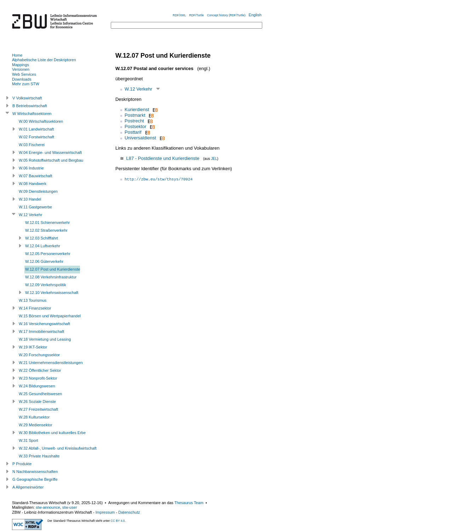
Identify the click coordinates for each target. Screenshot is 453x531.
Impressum (105, 512)
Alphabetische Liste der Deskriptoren (44, 60)
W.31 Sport (28, 440)
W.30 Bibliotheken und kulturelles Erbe (52, 433)
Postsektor (135, 126)
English (255, 15)
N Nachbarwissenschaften (35, 471)
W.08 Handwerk (32, 183)
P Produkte (21, 464)
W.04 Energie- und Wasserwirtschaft (50, 152)
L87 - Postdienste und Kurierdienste (162, 158)
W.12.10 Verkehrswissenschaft (51, 292)
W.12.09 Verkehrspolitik (45, 285)
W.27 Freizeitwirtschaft (38, 409)
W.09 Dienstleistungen (38, 191)
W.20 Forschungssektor (39, 355)
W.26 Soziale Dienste (37, 401)
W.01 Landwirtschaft (36, 129)
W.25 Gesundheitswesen (40, 394)
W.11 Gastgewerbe (35, 207)
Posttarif (133, 132)
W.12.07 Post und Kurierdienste (52, 269)
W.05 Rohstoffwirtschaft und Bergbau (51, 160)
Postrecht (134, 120)
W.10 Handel (30, 199)
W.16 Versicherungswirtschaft (44, 324)
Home (17, 55)
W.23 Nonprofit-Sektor (38, 378)
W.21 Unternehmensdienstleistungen (51, 362)
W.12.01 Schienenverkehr (47, 222)
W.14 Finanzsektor (35, 308)
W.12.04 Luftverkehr (42, 246)
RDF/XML (179, 15)
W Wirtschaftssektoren (32, 113)
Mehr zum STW (25, 84)
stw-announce (48, 507)
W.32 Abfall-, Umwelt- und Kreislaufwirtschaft (58, 448)
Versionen (20, 69)
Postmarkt (135, 115)
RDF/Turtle (196, 15)
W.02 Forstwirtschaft (36, 137)
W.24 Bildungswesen (37, 386)
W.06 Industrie (31, 168)
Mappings (20, 65)
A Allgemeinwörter (28, 487)
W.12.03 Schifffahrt (41, 238)
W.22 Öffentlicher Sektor (40, 370)
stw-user (69, 507)
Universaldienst (140, 137)
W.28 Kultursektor (34, 417)
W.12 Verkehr (138, 89)
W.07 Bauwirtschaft (35, 176)
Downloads (21, 79)
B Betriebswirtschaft (29, 106)
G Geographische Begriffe (35, 479)
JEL (214, 159)
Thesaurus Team (188, 503)
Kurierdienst (137, 109)
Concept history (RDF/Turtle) (226, 15)
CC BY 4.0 (118, 521)
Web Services (24, 74)
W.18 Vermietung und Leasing (45, 339)
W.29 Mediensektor (35, 425)
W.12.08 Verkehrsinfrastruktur (51, 277)
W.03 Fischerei (32, 145)
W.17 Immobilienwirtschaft (41, 331)
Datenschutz (129, 512)
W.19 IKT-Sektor (33, 347)
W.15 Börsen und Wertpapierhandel (50, 316)
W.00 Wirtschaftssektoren (41, 121)
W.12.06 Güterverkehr (44, 261)
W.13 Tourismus (32, 300)
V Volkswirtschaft (27, 98)
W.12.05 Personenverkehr (47, 254)
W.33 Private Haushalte (39, 456)
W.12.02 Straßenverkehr (46, 230)
